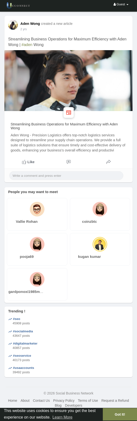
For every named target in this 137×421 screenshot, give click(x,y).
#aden (26, 45)
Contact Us (41, 400)
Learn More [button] (63, 417)
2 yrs (23, 29)
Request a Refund (115, 400)
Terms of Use (88, 400)
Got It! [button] (120, 414)
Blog (58, 405)
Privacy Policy (63, 400)
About (25, 400)
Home (12, 400)
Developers (73, 405)
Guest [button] (121, 4)
